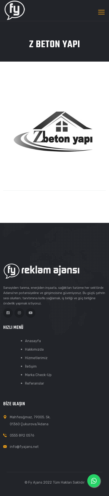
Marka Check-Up (38, 375)
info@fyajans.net (24, 447)
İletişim (31, 366)
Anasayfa (33, 341)
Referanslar (34, 383)
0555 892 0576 (22, 435)
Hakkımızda (34, 349)
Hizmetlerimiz (36, 358)
